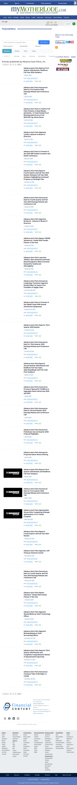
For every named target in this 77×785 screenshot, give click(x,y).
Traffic (33, 17)
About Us (16, 775)
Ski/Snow (15, 738)
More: (68, 733)
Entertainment (46, 3)
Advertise (47, 775)
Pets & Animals (60, 748)
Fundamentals (48, 758)
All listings (47, 734)
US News (16, 17)
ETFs (25, 51)
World (22, 17)
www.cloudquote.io (38, 703)
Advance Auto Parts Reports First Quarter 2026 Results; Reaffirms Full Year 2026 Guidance (36, 70)
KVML (35, 748)
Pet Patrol (26, 754)
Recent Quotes (7, 46)
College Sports (17, 752)
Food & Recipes (38, 742)
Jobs (57, 734)
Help (56, 775)
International (42, 56)
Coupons (69, 750)
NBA (14, 746)
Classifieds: (59, 733)
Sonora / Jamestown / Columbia (48, 738)
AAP (40, 81)
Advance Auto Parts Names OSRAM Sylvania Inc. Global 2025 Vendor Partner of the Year (37, 240)
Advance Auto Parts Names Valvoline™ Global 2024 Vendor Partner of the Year (35, 595)
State (10, 17)
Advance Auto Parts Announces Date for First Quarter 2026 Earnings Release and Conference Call (36, 91)
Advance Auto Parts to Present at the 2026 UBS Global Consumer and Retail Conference (37, 154)
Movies (36, 734)
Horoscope (37, 738)
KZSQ (35, 750)
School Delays (57, 17)
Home (7, 775)
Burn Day (15, 734)
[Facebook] (9, 719)
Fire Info (25, 756)
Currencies (32, 56)
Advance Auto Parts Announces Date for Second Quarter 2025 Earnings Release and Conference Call (36, 412)
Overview (16, 56)
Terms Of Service (38, 713)
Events (25, 734)
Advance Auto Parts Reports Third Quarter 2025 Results (37, 326)
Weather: (16, 733)
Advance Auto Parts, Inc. (32, 78)
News (6, 3)
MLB (14, 744)
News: (4, 733)
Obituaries (48, 17)
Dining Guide (62, 3)
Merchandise (59, 736)
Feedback (27, 775)
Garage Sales (59, 746)
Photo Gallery (70, 748)
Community (30, 3)
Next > (19, 64)
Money (27, 17)
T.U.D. (68, 746)
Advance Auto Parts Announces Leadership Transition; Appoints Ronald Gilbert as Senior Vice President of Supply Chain (36, 284)
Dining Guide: (49, 733)
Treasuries (52, 56)
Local (5, 17)
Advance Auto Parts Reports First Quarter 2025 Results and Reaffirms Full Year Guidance (37, 472)
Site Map (37, 775)
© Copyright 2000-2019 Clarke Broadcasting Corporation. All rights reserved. (38, 783)
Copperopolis (48, 754)
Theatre (36, 736)
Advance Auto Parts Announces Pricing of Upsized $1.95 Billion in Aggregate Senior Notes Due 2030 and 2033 (36, 390)
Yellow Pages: (70, 752)
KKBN (35, 752)
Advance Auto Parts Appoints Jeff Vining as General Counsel (37, 552)
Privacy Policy (44, 711)
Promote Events (60, 742)
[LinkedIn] (14, 719)
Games (36, 740)
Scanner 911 (70, 736)
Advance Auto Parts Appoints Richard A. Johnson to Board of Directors (35, 221)
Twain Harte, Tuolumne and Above (49, 744)
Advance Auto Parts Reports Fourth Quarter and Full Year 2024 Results (36, 534)
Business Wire (29, 81)
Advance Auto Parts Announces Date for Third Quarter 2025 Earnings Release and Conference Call (36, 345)
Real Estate (59, 740)
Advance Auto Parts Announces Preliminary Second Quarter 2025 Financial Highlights (36, 432)
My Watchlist (24, 46)
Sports (17, 3)
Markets (7, 51)
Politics (4, 746)
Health (25, 738)
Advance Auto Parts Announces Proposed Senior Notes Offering (36, 453)
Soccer (14, 750)
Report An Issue (67, 775)
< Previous (5, 64)
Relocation (48, 766)
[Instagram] (18, 719)
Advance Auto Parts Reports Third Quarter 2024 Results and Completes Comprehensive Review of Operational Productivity (37, 654)
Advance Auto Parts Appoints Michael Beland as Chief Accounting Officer (35, 633)
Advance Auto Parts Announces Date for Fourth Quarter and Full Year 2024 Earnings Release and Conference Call (36, 574)
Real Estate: (49, 756)
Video (68, 740)
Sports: (15, 741)
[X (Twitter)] (5, 719)
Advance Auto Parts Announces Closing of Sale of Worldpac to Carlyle (36, 674)
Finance (47, 760)
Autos (57, 738)
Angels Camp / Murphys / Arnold (49, 750)
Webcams (40, 17)
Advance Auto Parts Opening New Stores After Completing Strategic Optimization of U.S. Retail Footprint (37, 513)
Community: (27, 733)
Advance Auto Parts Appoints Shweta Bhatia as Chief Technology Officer (37, 614)
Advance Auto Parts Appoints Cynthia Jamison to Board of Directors (35, 134)
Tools (34, 51)
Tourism (66, 17)
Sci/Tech (4, 752)
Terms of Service (33, 779)
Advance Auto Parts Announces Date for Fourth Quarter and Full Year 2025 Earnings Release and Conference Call (36, 201)
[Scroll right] (75, 3)
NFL (14, 742)
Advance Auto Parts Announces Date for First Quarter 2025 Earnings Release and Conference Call (36, 492)
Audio (68, 734)
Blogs (24, 740)
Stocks (17, 51)
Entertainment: (39, 733)
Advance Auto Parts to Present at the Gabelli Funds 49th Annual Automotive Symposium (36, 304)
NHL (14, 748)
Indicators (38, 46)
